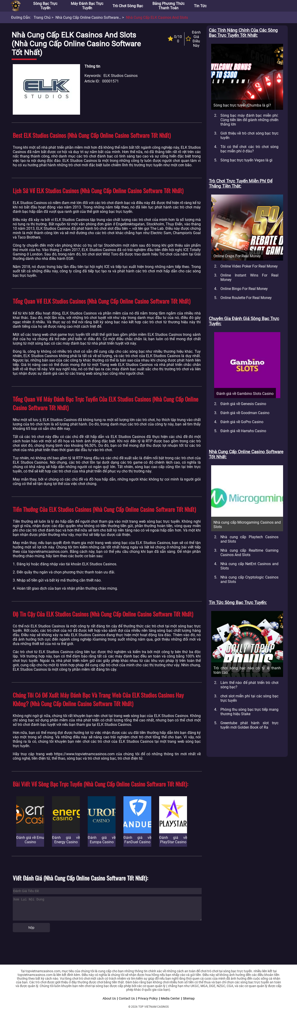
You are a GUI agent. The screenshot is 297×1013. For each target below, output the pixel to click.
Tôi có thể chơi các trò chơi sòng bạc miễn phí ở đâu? (249, 149)
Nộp (31, 927)
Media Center (170, 998)
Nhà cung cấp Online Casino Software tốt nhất (94, 17)
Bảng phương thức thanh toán (168, 5)
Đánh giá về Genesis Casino (243, 404)
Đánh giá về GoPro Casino (241, 422)
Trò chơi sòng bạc (128, 6)
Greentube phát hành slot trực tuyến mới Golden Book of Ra (249, 725)
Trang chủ (42, 17)
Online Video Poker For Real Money (249, 266)
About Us (109, 998)
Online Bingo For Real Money (244, 288)
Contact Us (127, 998)
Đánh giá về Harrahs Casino (243, 431)
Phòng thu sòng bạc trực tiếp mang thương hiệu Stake (249, 711)
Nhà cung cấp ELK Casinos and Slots (157, 17)
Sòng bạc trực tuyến (45, 5)
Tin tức (200, 6)
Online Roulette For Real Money (246, 298)
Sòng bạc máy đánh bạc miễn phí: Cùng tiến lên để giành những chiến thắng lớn (249, 119)
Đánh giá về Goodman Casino (244, 413)
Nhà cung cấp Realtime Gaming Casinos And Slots (249, 552)
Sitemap (189, 998)
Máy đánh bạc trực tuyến (87, 5)
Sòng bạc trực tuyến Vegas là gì (246, 160)
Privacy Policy (148, 998)
